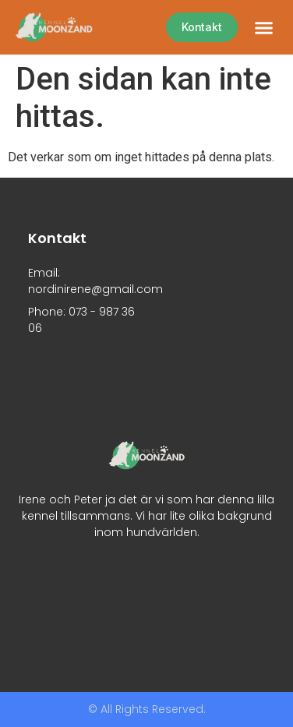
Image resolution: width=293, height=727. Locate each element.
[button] (264, 27)
